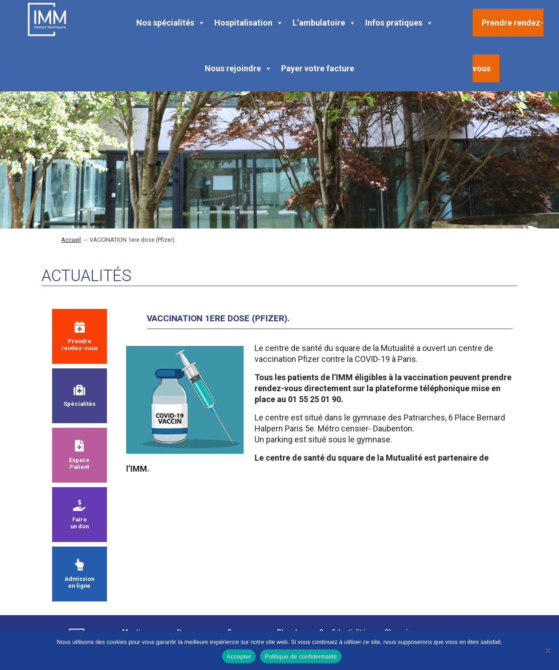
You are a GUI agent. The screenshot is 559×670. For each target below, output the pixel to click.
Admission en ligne (79, 574)
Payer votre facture (317, 68)
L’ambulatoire (324, 23)
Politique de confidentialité (301, 656)
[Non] (547, 650)
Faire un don (79, 515)
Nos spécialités (170, 23)
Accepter (239, 656)
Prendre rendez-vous (79, 336)
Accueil (71, 239)
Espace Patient (79, 455)
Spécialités (80, 396)
